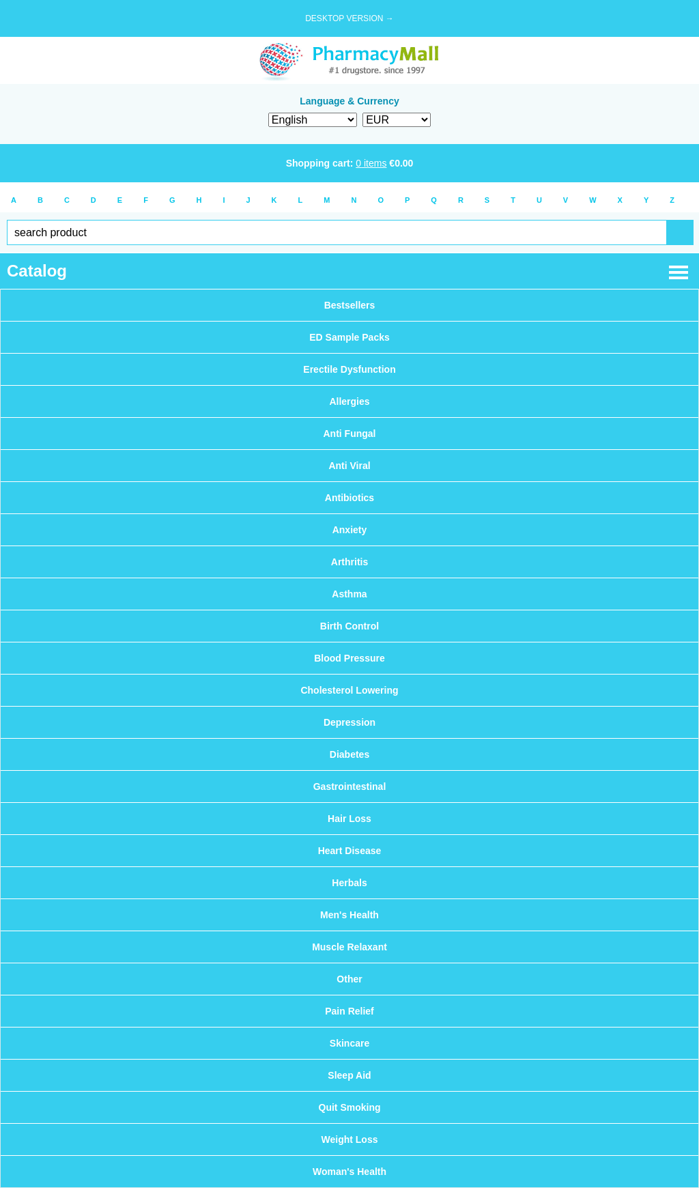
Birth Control (349, 626)
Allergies (349, 401)
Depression (349, 722)
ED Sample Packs (349, 337)
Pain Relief (349, 1011)
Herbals (349, 882)
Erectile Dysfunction (349, 369)
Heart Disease (350, 850)
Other (349, 979)
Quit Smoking (350, 1107)
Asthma (349, 594)
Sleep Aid (349, 1075)
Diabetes (349, 754)
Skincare (349, 1043)
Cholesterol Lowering (349, 690)
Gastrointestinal (349, 786)
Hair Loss (349, 818)
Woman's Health (349, 1171)
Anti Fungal (350, 433)
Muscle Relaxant (349, 946)
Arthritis (349, 561)
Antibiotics (349, 497)
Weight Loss (350, 1139)
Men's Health (349, 914)
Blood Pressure (349, 658)
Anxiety (349, 529)
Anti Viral (349, 465)
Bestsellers (349, 305)
